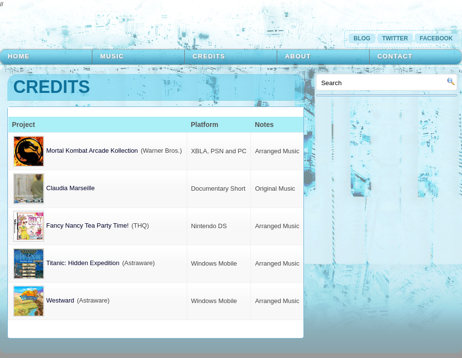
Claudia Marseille (54, 188)
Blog (362, 38)
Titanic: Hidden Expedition (66, 263)
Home (19, 56)
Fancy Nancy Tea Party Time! (71, 225)
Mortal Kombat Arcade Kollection (75, 150)
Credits (209, 56)
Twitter (395, 38)
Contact (395, 56)
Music (112, 56)
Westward (43, 300)
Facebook (436, 38)
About (298, 56)
